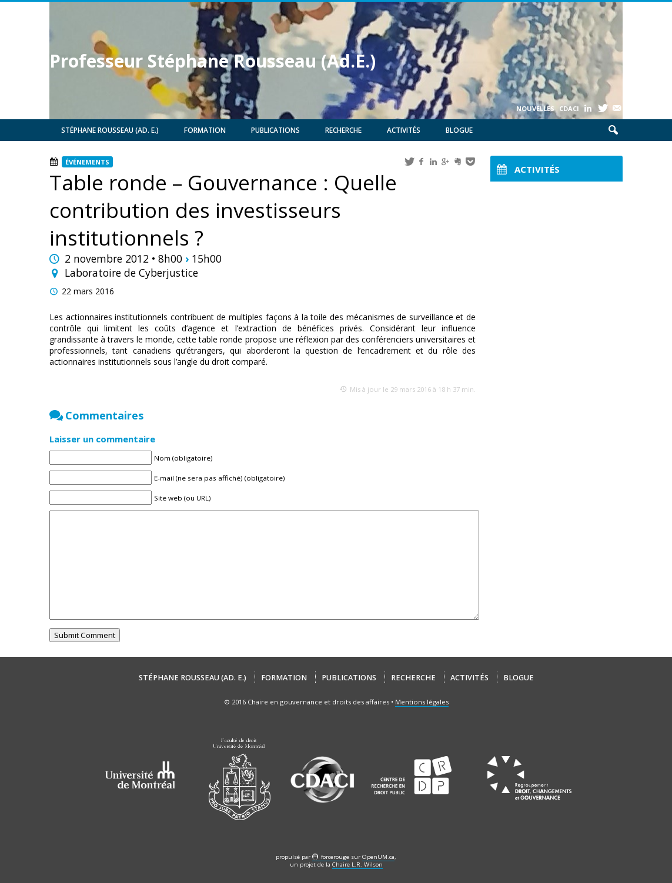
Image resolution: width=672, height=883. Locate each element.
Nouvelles (535, 108)
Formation (205, 130)
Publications (275, 130)
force (335, 857)
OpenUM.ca (378, 857)
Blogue (459, 130)
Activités (403, 130)
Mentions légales (422, 701)
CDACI (569, 108)
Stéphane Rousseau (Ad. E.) (110, 130)
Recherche (343, 130)
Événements (87, 161)
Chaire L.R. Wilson (357, 864)
